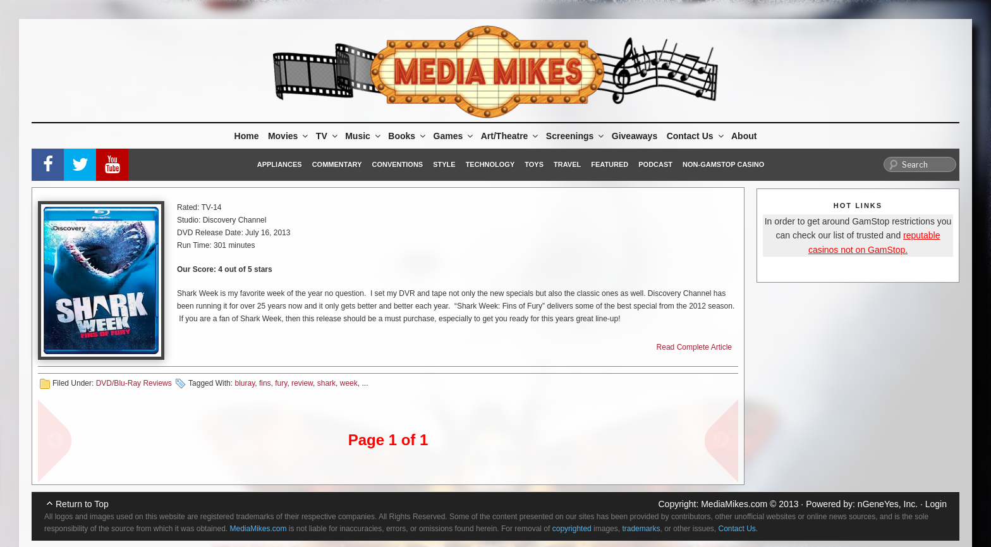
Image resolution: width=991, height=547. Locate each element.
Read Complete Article (694, 347)
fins (265, 383)
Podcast (655, 164)
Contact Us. (738, 528)
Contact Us (696, 136)
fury (281, 383)
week (349, 383)
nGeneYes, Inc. (888, 504)
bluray (244, 383)
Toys (534, 164)
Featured (609, 164)
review (302, 383)
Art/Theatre (510, 136)
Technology (490, 164)
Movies (289, 136)
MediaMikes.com (734, 504)
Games (454, 136)
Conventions (397, 164)
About (744, 136)
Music (363, 136)
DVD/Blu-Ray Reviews (134, 383)
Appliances (279, 164)
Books (407, 136)
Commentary (337, 164)
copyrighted (572, 528)
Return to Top (82, 504)
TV (327, 136)
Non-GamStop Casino (723, 164)
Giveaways (634, 136)
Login (936, 504)
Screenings (575, 136)
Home (246, 136)
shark (326, 383)
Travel (567, 164)
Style (444, 164)
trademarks (641, 528)
